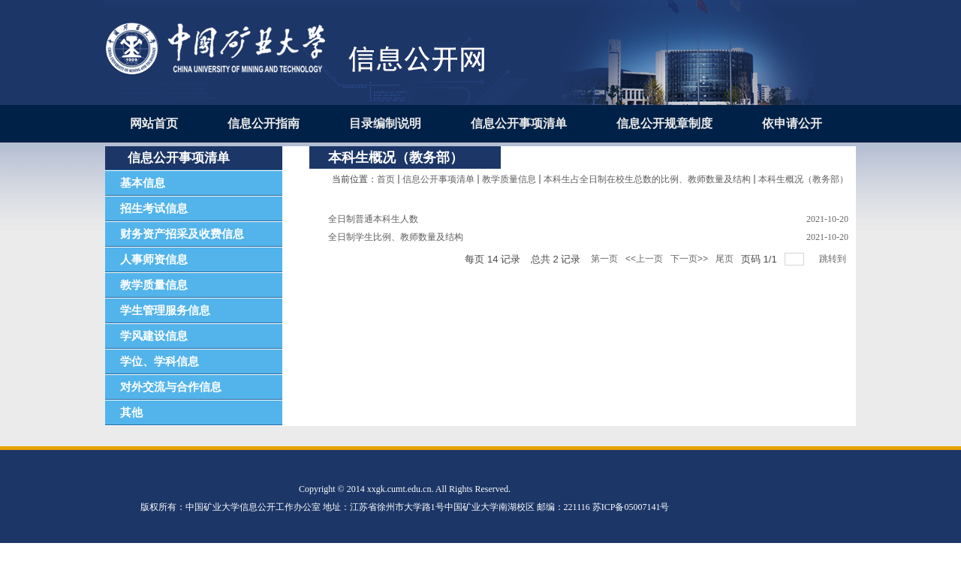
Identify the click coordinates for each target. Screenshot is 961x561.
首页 (386, 179)
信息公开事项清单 (438, 179)
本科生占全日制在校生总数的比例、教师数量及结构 (647, 179)
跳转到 (833, 259)
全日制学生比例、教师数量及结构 (395, 237)
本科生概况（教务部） (803, 179)
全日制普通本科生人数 (373, 219)
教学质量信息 (509, 179)
